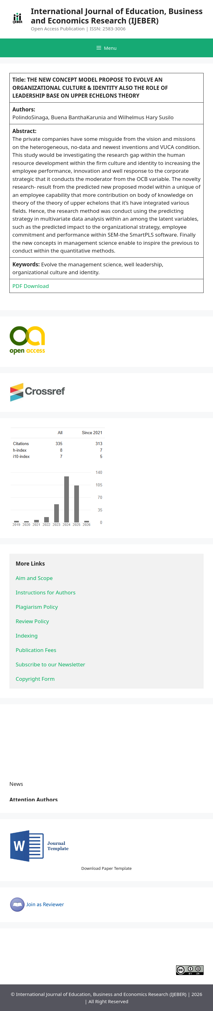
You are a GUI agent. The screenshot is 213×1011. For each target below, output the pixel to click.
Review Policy (32, 621)
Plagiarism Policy (37, 606)
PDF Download (31, 286)
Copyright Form (35, 678)
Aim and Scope (34, 578)
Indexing (27, 635)
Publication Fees (36, 650)
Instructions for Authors (45, 592)
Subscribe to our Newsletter (50, 664)
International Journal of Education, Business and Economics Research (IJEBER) (117, 16)
